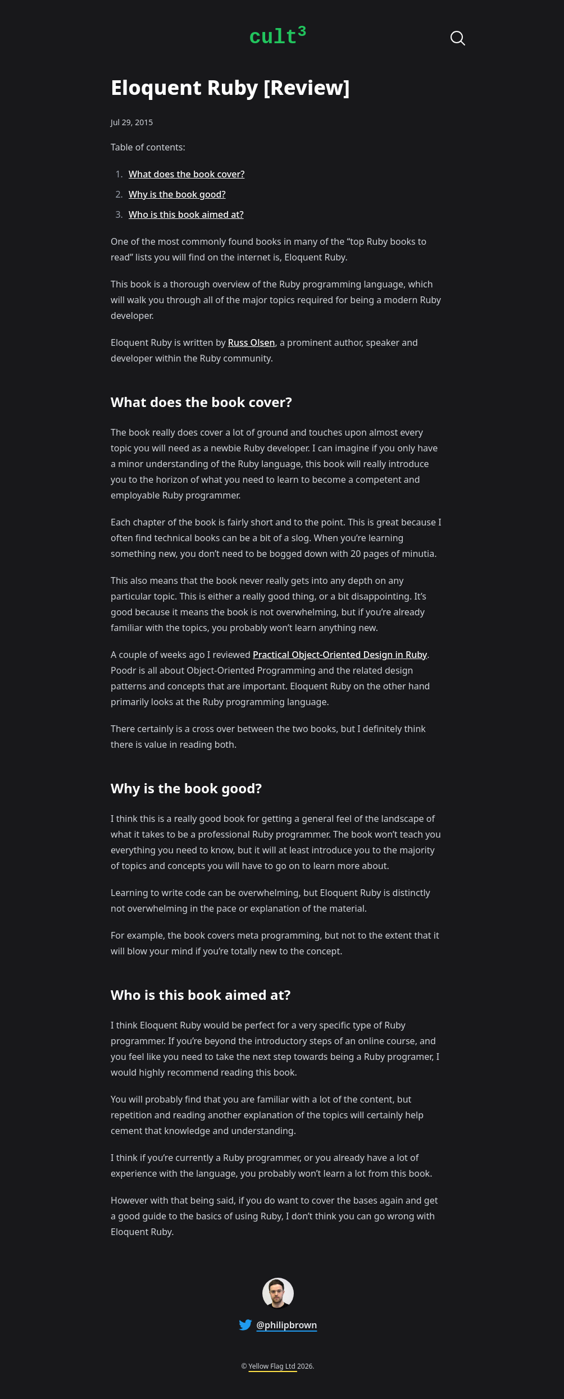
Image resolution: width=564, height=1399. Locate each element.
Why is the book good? (177, 194)
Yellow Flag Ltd (273, 1366)
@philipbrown (287, 1325)
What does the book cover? (186, 174)
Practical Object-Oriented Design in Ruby (340, 654)
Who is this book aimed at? (186, 214)
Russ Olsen (251, 342)
